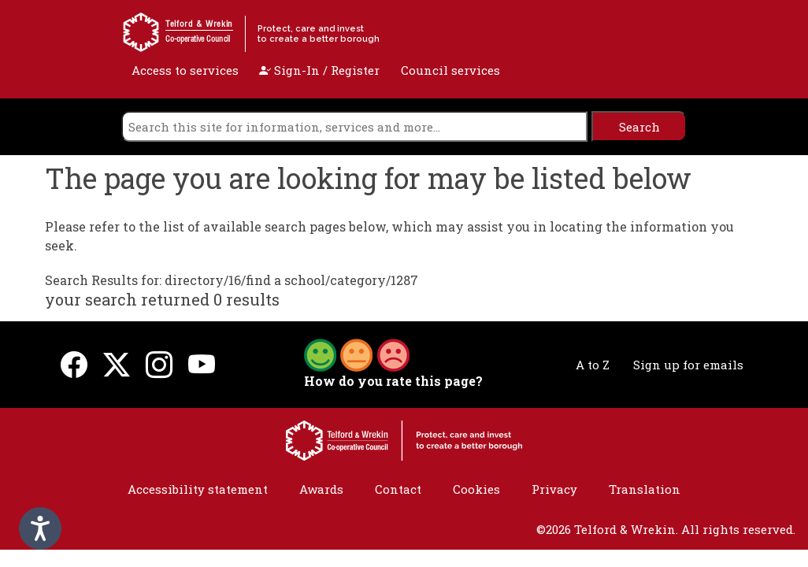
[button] (357, 353)
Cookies (476, 489)
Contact (398, 489)
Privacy (554, 489)
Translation (644, 489)
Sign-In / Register (319, 70)
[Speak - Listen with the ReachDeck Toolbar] (40, 528)
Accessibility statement (198, 489)
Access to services (185, 70)
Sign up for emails (688, 364)
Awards (321, 489)
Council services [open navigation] (450, 70)
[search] (354, 126)
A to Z (593, 364)
